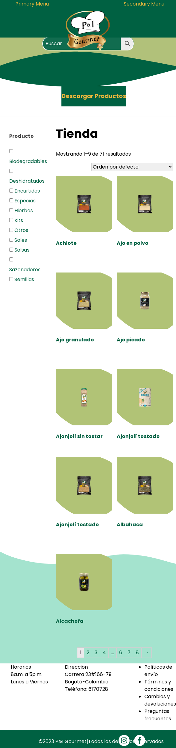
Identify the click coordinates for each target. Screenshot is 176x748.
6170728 (98, 689)
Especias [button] (25, 200)
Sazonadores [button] (25, 269)
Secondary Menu (144, 3)
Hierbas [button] (23, 210)
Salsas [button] (21, 249)
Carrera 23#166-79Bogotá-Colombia (88, 678)
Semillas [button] (24, 279)
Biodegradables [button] (28, 161)
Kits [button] (18, 220)
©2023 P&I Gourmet (63, 741)
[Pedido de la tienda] (132, 167)
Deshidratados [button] (27, 181)
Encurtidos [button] (27, 190)
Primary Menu (32, 3)
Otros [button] (21, 230)
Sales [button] (20, 240)
